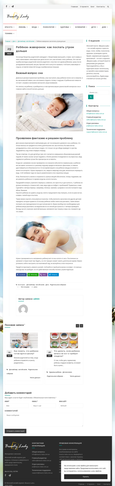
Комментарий (11, 411)
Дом (104, 27)
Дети (93, 27)
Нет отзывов (25, 287)
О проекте (84, 7)
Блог (92, 7)
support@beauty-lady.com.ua (96, 132)
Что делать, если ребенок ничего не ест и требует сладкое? (67, 353)
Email (35, 401)
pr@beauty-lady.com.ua (94, 126)
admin (35, 287)
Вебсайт (63, 401)
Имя (7, 401)
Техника (8, 33)
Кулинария (80, 27)
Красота (8, 27)
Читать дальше (35, 377)
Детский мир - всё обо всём (26, 41)
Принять (86, 477)
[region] (86, 471)
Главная (74, 7)
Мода (34, 27)
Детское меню (67, 372)
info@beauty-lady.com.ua (95, 113)
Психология (48, 27)
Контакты (101, 7)
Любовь (22, 27)
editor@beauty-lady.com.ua (96, 120)
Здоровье (64, 27)
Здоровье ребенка (55, 372)
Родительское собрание (58, 285)
